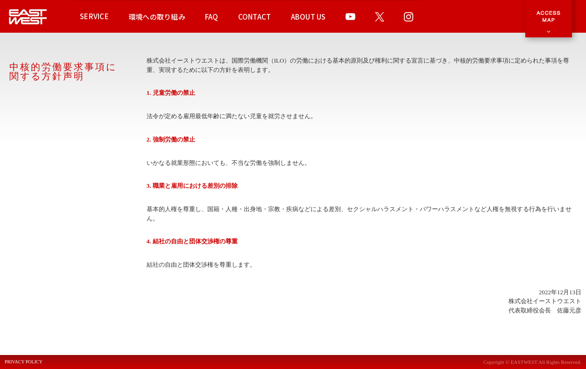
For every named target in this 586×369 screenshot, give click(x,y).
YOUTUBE (350, 16)
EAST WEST (28, 16)
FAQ (212, 16)
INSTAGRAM (408, 16)
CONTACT (254, 16)
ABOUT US (308, 16)
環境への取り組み (156, 16)
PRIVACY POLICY (23, 362)
